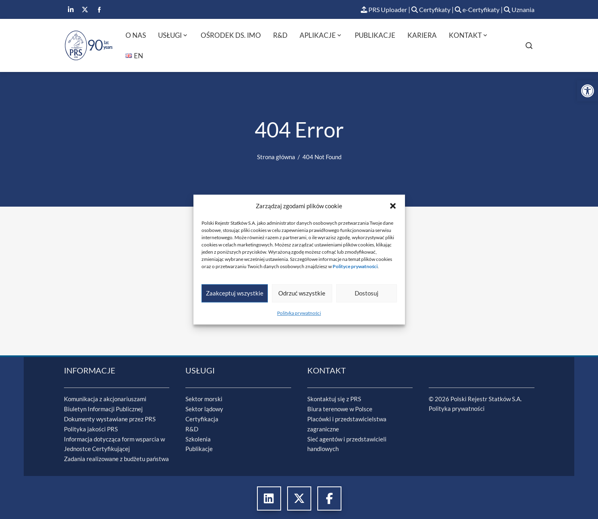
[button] (393, 206)
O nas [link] (135, 35)
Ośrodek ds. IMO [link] (231, 35)
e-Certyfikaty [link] (473, 10)
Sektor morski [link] (203, 399)
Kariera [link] (422, 35)
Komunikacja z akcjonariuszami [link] (105, 399)
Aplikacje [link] (321, 35)
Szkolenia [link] (198, 437)
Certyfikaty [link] (424, 10)
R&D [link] (280, 35)
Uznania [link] (518, 10)
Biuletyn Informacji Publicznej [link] (103, 408)
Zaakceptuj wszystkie (234, 293)
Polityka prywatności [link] (299, 313)
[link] (587, 90)
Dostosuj (366, 293)
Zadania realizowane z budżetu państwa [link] (116, 457)
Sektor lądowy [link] (204, 408)
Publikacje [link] (375, 35)
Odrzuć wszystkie (301, 293)
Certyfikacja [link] (201, 418)
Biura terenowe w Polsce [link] (339, 408)
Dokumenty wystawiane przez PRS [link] (110, 418)
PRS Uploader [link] (373, 10)
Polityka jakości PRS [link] (91, 428)
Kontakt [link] (469, 35)
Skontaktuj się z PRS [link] (334, 399)
